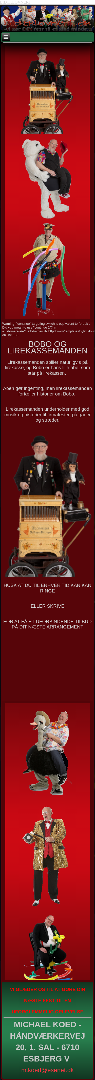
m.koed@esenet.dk (47, 1070)
